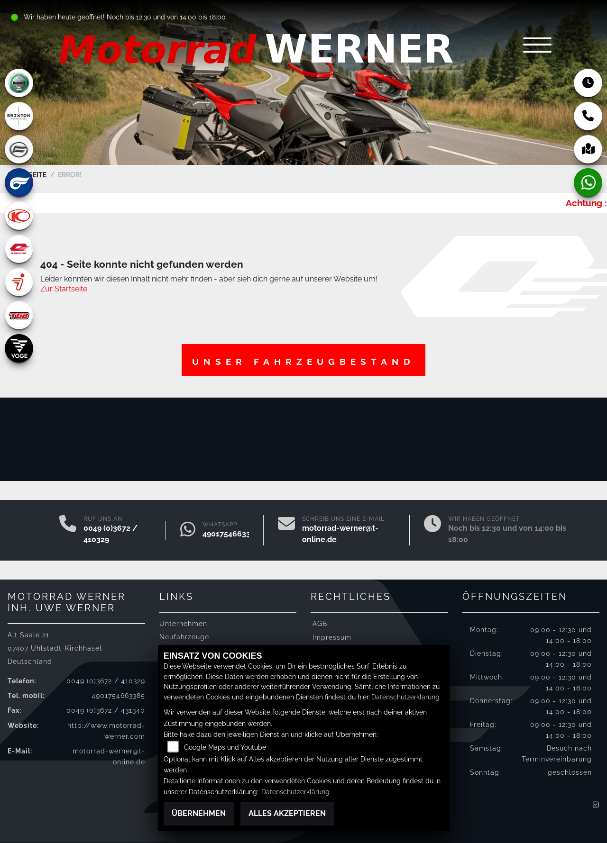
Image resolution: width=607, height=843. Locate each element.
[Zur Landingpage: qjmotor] (19, 249)
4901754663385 (230, 533)
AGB (320, 623)
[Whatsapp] (187, 530)
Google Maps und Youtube (225, 747)
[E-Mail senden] (286, 530)
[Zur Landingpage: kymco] (19, 215)
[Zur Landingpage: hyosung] (19, 182)
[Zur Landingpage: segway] (19, 282)
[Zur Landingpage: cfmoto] (19, 149)
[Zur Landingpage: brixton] (19, 116)
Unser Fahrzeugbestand (303, 361)
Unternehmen (183, 623)
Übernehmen (199, 813)
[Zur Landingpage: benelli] (19, 83)
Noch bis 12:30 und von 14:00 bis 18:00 (166, 17)
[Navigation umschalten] (536, 46)
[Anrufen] (67, 530)
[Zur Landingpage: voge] (19, 348)
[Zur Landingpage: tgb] (19, 315)
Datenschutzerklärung (405, 697)
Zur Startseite (63, 288)
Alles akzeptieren (287, 813)
